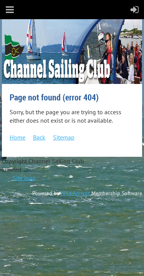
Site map (24, 178)
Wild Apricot (75, 193)
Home (17, 137)
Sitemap (63, 137)
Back (39, 137)
